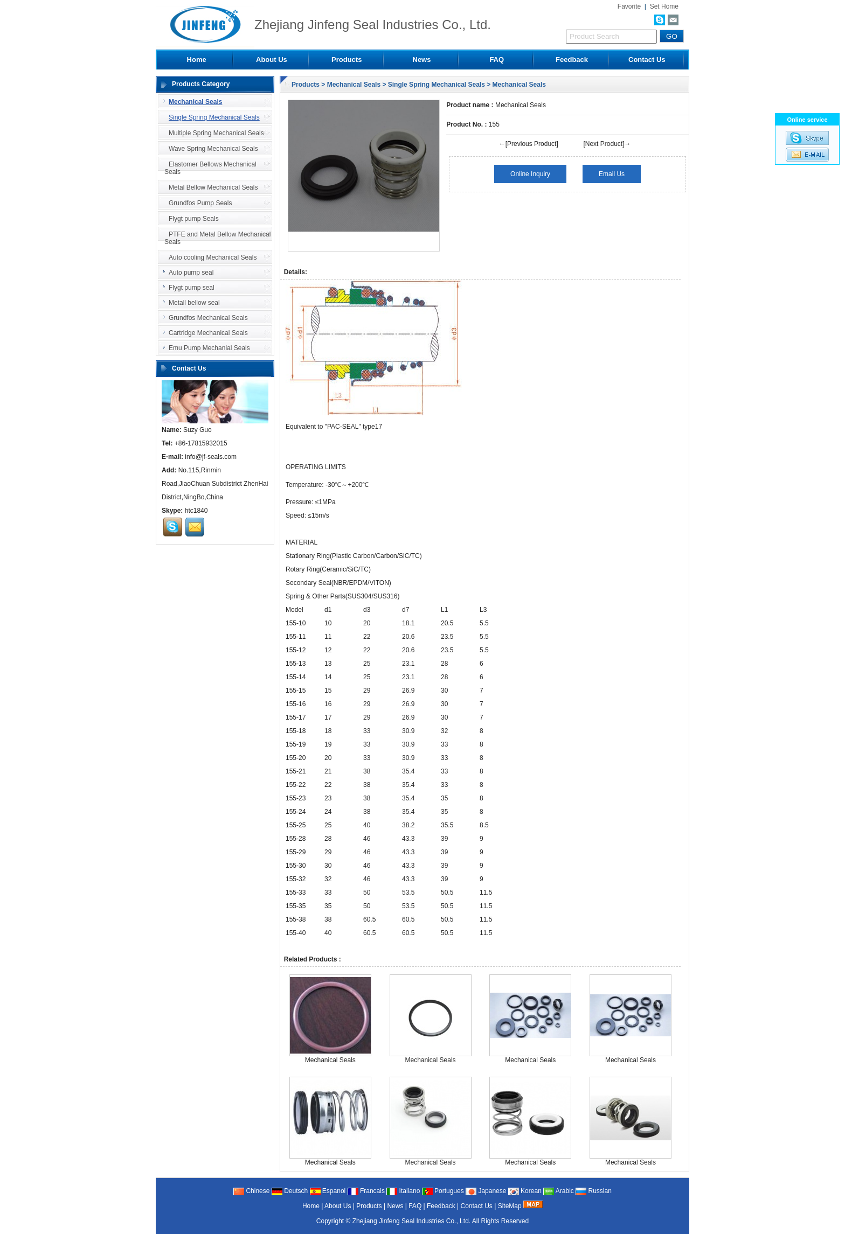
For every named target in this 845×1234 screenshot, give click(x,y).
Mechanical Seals (353, 84)
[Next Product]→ (607, 144)
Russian (594, 1191)
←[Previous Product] (528, 144)
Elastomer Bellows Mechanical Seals (210, 168)
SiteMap (510, 1206)
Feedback (572, 59)
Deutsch (290, 1191)
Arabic (558, 1191)
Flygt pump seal (187, 287)
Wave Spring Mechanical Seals (211, 148)
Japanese (486, 1191)
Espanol (328, 1191)
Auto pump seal (187, 272)
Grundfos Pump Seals (198, 203)
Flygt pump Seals (191, 218)
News (422, 59)
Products (346, 59)
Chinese (251, 1191)
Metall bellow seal (190, 302)
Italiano (403, 1191)
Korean (525, 1191)
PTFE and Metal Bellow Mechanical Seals (217, 238)
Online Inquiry (530, 174)
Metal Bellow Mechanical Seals (211, 187)
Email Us (612, 174)
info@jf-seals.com (211, 457)
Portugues (443, 1191)
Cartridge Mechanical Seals (204, 333)
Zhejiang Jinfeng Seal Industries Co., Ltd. (412, 1221)
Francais (366, 1191)
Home (196, 59)
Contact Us (647, 59)
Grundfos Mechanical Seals (204, 318)
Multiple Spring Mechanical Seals (214, 133)
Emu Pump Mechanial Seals (205, 348)
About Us (271, 59)
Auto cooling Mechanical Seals (210, 257)
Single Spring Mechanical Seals (436, 84)
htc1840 (196, 510)
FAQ (496, 59)
